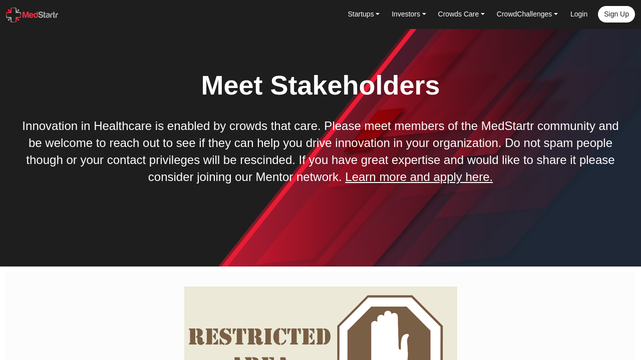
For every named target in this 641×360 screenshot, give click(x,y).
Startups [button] (361, 14)
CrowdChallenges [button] (524, 14)
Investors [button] (406, 14)
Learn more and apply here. (419, 177)
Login (578, 14)
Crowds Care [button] (458, 14)
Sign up (616, 14)
